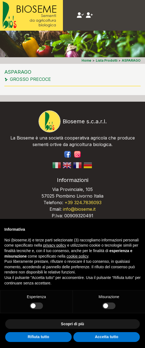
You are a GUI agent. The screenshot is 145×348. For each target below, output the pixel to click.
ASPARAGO (17, 72)
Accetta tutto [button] (106, 337)
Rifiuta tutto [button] (38, 337)
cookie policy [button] (77, 256)
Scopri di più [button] (72, 324)
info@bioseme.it (79, 209)
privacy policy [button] (54, 245)
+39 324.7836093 (83, 202)
